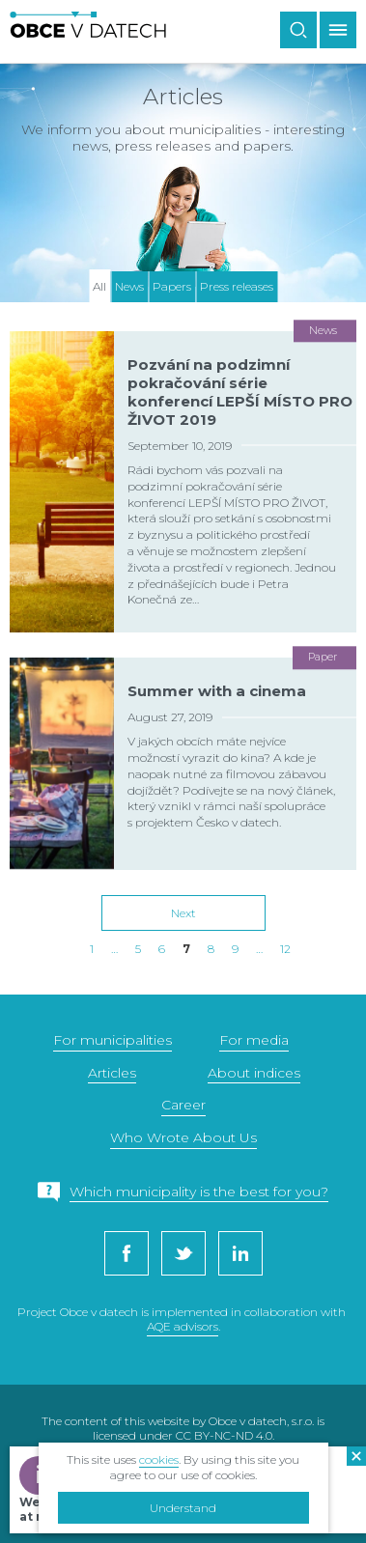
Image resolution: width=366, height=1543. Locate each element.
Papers (172, 286)
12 (285, 948)
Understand (183, 1508)
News (129, 286)
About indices (254, 1072)
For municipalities (112, 1040)
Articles (112, 1072)
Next (183, 913)
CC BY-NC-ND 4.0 (224, 1435)
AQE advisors (182, 1326)
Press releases (236, 286)
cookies (159, 1459)
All (99, 286)
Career (183, 1104)
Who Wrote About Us (183, 1137)
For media (254, 1040)
